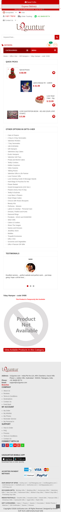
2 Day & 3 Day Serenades (17, 138)
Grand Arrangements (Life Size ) (19, 187)
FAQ (5, 430)
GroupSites (8, 12)
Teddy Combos (13, 162)
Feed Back (7, 404)
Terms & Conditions (10, 396)
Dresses (31, 505)
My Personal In (9, 421)
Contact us (8, 20)
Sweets (32, 503)
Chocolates (40, 503)
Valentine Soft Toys (14, 157)
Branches (5, 385)
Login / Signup (9, 16)
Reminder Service (10, 419)
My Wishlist (8, 413)
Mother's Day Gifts (37, 492)
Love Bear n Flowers (15, 195)
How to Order (8, 428)
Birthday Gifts (20, 490)
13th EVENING (13, 146)
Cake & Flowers (13, 135)
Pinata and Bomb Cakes (16, 160)
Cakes (19, 503)
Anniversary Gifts (43, 490)
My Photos (7, 416)
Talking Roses (13, 171)
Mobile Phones (51, 503)
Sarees (24, 505)
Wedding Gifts (31, 490)
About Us (7, 391)
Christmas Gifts (7, 500)
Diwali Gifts (42, 498)
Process (6, 433)
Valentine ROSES (14, 141)
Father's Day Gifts (51, 492)
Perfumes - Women (14, 206)
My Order (7, 411)
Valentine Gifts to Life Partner (18, 173)
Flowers (25, 503)
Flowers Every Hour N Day (17, 190)
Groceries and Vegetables (17, 242)
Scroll (58, 506)
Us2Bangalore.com (49, 483)
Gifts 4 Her (14, 56)
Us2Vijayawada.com (45, 485)
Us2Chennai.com (8, 485)
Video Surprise (13, 168)
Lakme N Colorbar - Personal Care (20, 209)
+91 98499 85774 (42, 16)
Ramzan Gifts (52, 498)
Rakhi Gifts (39, 500)
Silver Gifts (11, 220)
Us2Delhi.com (20, 485)
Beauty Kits (12, 203)
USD (22, 12)
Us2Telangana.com (35, 483)
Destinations (8, 399)
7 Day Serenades (14, 143)
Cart (49, 45)
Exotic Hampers (13, 154)
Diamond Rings (13, 214)
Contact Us (7, 402)
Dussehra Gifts (32, 498)
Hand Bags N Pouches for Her (18, 182)
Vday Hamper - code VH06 (40, 56)
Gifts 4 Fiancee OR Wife (16, 244)
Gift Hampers (24, 56)
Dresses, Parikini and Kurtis (17, 212)
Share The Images (14, 225)
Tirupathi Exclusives (15, 236)
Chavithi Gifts (21, 498)
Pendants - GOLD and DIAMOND (19, 217)
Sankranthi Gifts (19, 500)
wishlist (55, 45)
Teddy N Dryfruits (14, 192)
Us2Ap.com (23, 483)
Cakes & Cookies (14, 222)
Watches (5, 505)
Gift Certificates (15, 505)
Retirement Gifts (23, 492)
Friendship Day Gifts (9, 494)
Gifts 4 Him (12, 239)
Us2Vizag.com (7, 487)
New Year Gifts (11, 492)
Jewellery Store (13, 231)
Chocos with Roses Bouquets (18, 201)
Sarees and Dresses (15, 228)
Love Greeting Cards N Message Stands (22, 179)
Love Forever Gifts (14, 176)
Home (5, 56)
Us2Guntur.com (32, 485)
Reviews (7, 393)
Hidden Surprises (14, 165)
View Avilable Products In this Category (24, 350)
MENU (34, 50)
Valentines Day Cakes (15, 152)
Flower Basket (13, 184)
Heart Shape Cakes (15, 198)
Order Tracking (25, 16)
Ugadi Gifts (30, 500)
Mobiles (10, 233)
